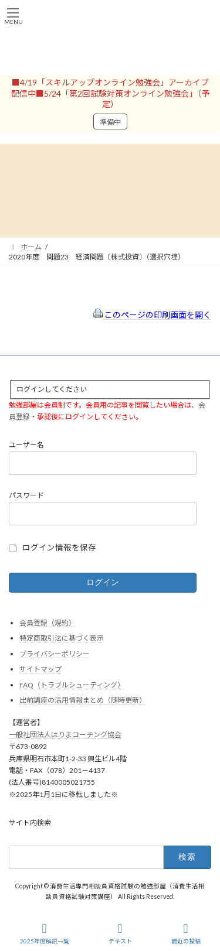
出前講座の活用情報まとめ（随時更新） (82, 700)
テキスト (120, 933)
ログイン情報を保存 (59, 547)
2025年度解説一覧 (44, 933)
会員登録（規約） (47, 622)
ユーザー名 (26, 445)
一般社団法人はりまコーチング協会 (65, 734)
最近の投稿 (186, 933)
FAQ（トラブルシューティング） (71, 684)
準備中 (110, 122)
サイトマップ (40, 669)
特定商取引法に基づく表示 (61, 638)
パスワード (26, 495)
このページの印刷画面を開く (152, 315)
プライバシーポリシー (54, 653)
